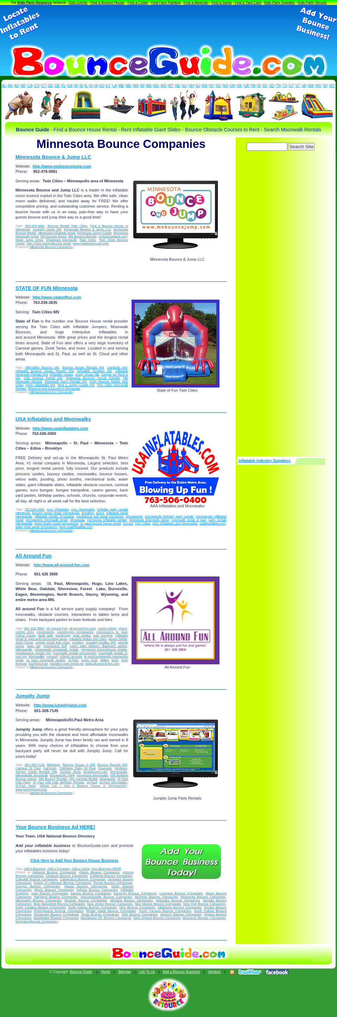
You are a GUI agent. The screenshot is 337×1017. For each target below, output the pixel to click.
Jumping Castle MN (46, 229)
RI (259, 85)
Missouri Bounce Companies (85, 900)
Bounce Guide (81, 972)
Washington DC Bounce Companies (106, 918)
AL (4, 85)
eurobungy (63, 635)
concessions (45, 632)
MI (142, 85)
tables (104, 660)
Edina (100, 513)
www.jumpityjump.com (31, 789)
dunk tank (45, 635)
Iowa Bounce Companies (49, 893)
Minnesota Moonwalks (92, 775)
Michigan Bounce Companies (156, 897)
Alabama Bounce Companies (54, 872)
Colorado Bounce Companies (36, 879)
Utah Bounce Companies (139, 914)
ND (225, 85)
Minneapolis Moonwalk (31, 775)
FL (64, 85)
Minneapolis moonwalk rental (47, 520)
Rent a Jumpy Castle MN (76, 385)
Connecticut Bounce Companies (83, 879)
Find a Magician (196, 3)
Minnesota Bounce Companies (51, 247)
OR (246, 85)
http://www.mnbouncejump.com (62, 166)
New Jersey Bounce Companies (110, 904)
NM (205, 85)
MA (136, 85)
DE (57, 85)
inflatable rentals (61, 374)
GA (70, 85)
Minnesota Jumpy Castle (94, 233)
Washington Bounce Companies (56, 918)
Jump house (24, 642)
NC (218, 85)
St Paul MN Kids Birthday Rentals (58, 782)
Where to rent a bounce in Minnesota (54, 388)
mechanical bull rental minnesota (100, 516)
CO (36, 85)
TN (278, 85)
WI (325, 85)
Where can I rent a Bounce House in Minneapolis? (83, 786)
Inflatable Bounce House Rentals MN (44, 371)
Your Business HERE (106, 869)
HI (76, 85)
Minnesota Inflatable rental (56, 233)
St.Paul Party (25, 786)
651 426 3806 (34, 628)
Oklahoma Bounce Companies (180, 907)
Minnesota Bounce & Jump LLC (53, 157)
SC (264, 85)
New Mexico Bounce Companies (158, 904)
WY (332, 85)
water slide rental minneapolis (36, 527)
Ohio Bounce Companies (137, 907)
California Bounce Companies (111, 876)
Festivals (121, 768)
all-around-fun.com (82, 628)
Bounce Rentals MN (112, 765)
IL (86, 85)
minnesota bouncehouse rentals (104, 649)
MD (129, 85)
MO (163, 85)
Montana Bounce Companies (131, 900)
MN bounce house (53, 236)
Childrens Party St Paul (77, 768)
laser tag (33, 646)
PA (253, 85)
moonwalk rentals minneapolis (74, 653)
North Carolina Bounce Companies (40, 907)
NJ (198, 85)
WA (311, 85)
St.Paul (128, 523)
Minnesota (77, 520)
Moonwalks (36, 656)
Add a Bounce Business (181, 972)
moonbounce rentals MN (33, 653)
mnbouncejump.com (112, 236)
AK (10, 85)
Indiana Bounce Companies (97, 890)
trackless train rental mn (67, 663)
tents (115, 660)
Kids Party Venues (312, 3)
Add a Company (58, 869)
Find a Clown (137, 3)
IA (95, 85)
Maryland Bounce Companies (56, 897)
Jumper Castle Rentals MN (36, 772)
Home (105, 972)
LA (115, 85)
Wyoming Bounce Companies (36, 921)
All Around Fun (33, 556)
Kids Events (78, 3)
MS (156, 85)
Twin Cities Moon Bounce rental (48, 243)
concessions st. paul (111, 632)
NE (177, 85)
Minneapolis (134, 516)
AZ (16, 85)
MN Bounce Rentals (82, 236)
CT (44, 85)
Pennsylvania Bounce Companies (58, 911)
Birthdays (53, 765)
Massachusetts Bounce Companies (106, 897)
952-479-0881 (35, 226)
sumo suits (89, 660)
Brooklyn (88, 513)
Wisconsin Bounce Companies (204, 918)
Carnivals (50, 768)
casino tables (107, 628)
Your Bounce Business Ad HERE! (55, 827)
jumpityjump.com (95, 772)
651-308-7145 (34, 765)
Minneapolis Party (62, 775)
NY (211, 85)
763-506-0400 (34, 509)
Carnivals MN (117, 367)
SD (271, 85)
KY (108, 85)
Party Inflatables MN (40, 385)
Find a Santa (221, 3)
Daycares (105, 768)
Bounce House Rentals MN (83, 367)
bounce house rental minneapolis (56, 513)
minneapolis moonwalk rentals (56, 649)
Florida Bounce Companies (113, 883)
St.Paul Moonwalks (113, 782)
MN (149, 85)
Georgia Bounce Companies (37, 886)
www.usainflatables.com (76, 527)
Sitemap (124, 972)
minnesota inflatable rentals (107, 520)
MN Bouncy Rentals (53, 779)
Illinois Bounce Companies (54, 890)
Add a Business (35, 869)
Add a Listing (80, 869)
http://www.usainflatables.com (60, 428)
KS (102, 85)
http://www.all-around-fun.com (61, 565)
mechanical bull (55, 646)
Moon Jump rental (29, 240)
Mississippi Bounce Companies (38, 900)
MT (170, 85)
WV (318, 85)
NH (191, 85)
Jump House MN (87, 374)
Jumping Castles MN (100, 642)
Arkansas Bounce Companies (66, 876)
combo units (24, 632)
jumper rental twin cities (53, 642)
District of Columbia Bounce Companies (62, 883)
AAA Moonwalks (83, 509)
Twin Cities (88, 240)
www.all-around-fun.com (102, 663)
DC (50, 85)
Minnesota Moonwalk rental (149, 520)
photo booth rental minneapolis (56, 523)
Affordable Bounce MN (42, 367)
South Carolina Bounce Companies (165, 911)
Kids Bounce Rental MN (43, 378)
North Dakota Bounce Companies (92, 907)
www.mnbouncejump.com (90, 243)
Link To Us (147, 972)
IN (91, 85)
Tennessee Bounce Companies (56, 914)
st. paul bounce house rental (100, 523)
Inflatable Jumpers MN (94, 371)
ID (81, 85)
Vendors (214, 972)
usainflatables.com (212, 523)
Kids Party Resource (35, 3)
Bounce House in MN (79, 765)
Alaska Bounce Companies (99, 872)
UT (291, 85)
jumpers (77, 642)
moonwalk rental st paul (188, 520)
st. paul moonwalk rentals (45, 660)
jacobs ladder (117, 639)
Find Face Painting (165, 3)
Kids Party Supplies (279, 3)
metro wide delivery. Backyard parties (98, 646)
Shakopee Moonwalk (61, 240)
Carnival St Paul (27, 768)
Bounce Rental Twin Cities (67, 226)
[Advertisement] (168, 24)
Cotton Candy (25, 635)
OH (232, 85)
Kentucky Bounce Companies (135, 893)
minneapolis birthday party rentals (169, 516)
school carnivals (71, 656)
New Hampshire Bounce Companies (59, 904)
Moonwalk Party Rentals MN (66, 381)
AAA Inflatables (58, 509)
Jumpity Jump (32, 696)
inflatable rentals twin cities (88, 639)
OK (239, 85)
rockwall (52, 656)
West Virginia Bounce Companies (157, 918)
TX (284, 85)
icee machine (103, 635)
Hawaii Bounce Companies (85, 886)
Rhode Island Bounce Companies (111, 911)
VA (304, 85)
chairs (123, 628)
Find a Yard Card (248, 3)
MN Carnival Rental (83, 779)
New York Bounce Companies (204, 904)
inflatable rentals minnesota (54, 516)
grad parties (81, 635)
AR (23, 85)
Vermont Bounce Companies (181, 914)
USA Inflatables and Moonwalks (53, 419)
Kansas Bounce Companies (90, 893)
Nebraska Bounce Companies (178, 900)
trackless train (39, 663)
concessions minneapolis (75, 632)
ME (121, 85)
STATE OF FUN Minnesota (46, 288)
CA (29, 85)
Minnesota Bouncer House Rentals (93, 378)
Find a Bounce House (107, 3)
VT (297, 85)
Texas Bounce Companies (100, 914)
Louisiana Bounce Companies (181, 893)
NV (184, 85)
